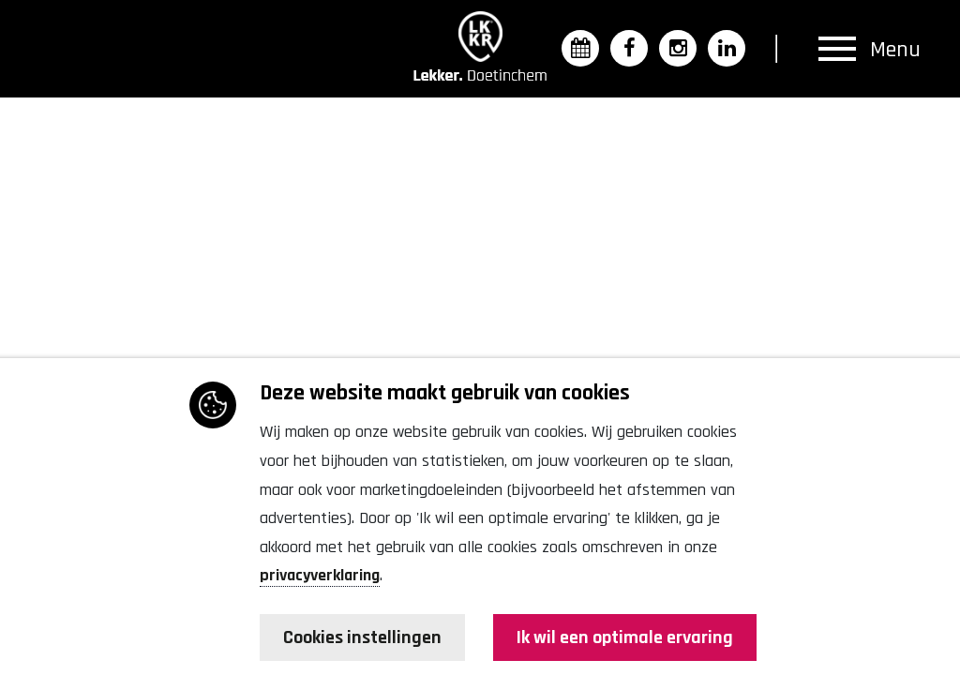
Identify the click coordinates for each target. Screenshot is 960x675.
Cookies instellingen (362, 637)
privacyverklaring (320, 575)
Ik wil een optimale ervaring (625, 637)
